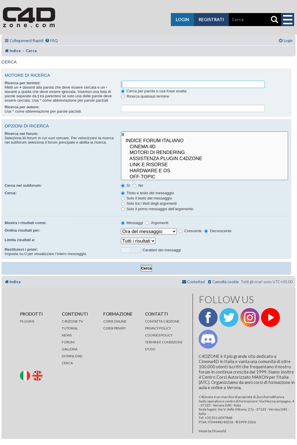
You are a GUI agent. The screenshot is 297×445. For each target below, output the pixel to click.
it (204, 135)
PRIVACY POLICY (158, 328)
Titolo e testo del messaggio (147, 193)
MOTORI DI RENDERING (204, 153)
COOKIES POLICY (159, 335)
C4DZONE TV (72, 321)
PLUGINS (27, 321)
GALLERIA (69, 349)
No (138, 185)
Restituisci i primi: (21, 249)
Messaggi (132, 223)
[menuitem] (51, 40)
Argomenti (156, 223)
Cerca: (11, 193)
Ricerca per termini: (23, 83)
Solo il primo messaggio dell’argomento (157, 209)
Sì (125, 185)
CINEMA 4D (204, 147)
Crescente (190, 231)
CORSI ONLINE (114, 321)
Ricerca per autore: (22, 107)
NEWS (67, 335)
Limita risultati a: (20, 240)
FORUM (68, 342)
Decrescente (217, 231)
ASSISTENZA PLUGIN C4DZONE (204, 159)
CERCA (67, 363)
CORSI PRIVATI (114, 328)
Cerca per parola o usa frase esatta (153, 91)
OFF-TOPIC (204, 177)
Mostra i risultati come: (25, 223)
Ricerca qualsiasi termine (145, 96)
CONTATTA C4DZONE (162, 321)
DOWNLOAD (72, 356)
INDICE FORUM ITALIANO (204, 141)
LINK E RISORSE (204, 165)
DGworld (219, 431)
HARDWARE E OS (204, 171)
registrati (211, 19)
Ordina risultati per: (22, 230)
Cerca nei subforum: (23, 185)
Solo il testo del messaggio (146, 198)
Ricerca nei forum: (21, 133)
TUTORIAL (70, 328)
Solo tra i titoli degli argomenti (149, 203)
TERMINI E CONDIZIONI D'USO (163, 345)
